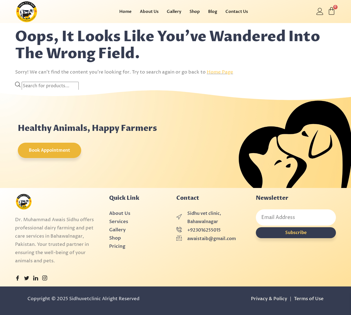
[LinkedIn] (35, 278)
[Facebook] (17, 278)
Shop (194, 11)
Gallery (174, 11)
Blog (212, 11)
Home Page (220, 72)
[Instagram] (44, 278)
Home (125, 11)
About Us (149, 11)
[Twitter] (26, 278)
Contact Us (236, 11)
